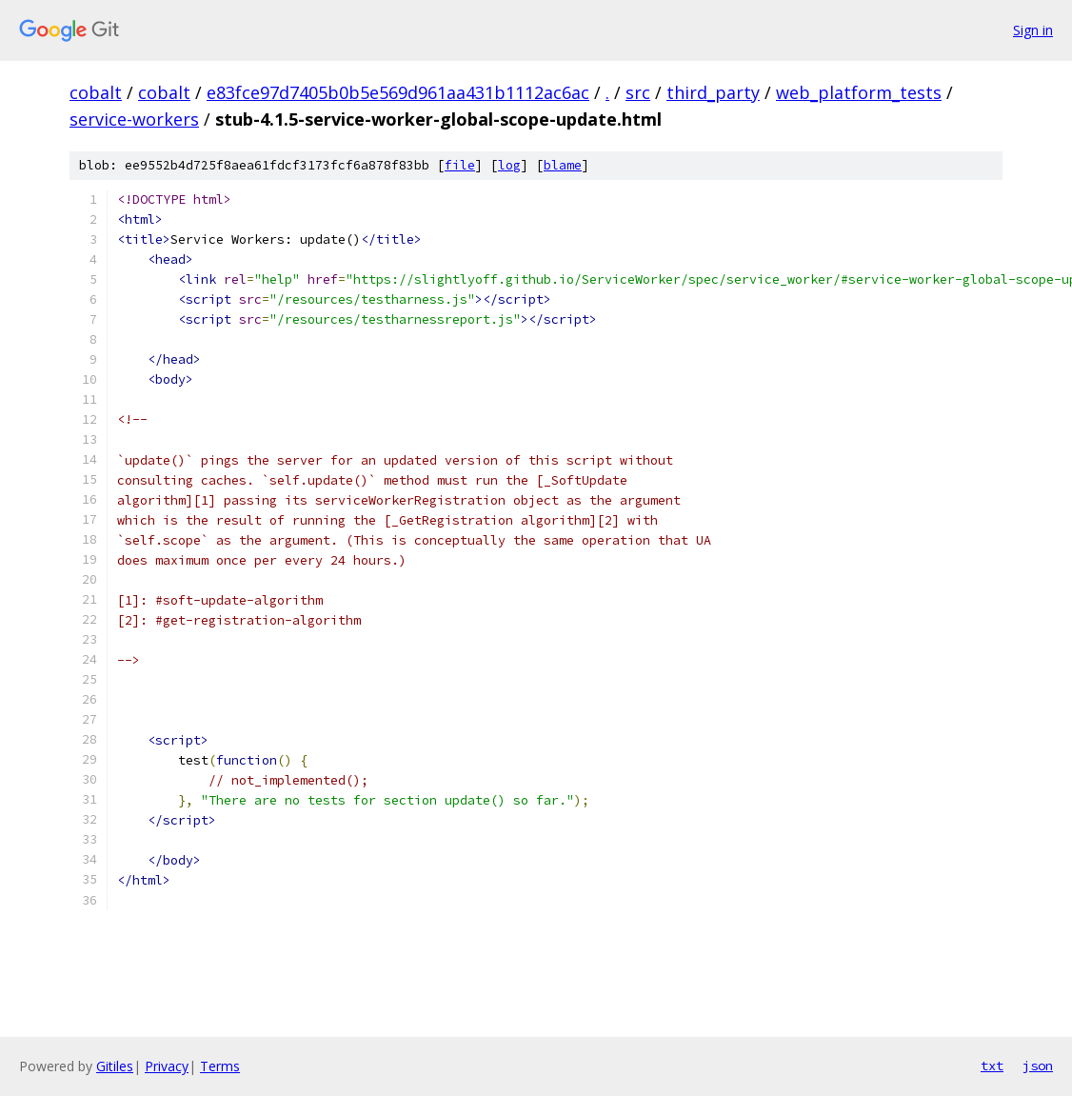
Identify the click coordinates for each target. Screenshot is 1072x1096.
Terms (220, 1066)
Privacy (167, 1066)
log (509, 165)
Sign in (1033, 30)
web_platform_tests (859, 92)
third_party (713, 92)
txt (992, 1065)
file (460, 165)
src (637, 92)
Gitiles (114, 1066)
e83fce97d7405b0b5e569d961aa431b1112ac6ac (398, 92)
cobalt (95, 92)
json (1037, 1065)
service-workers (134, 119)
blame (563, 165)
